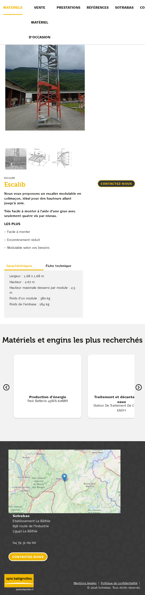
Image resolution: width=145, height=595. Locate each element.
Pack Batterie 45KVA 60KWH (47, 382)
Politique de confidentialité (119, 584)
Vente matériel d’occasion (39, 22)
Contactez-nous (116, 183)
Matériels (12, 7)
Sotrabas (124, 7)
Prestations (68, 7)
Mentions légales (85, 584)
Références (98, 7)
